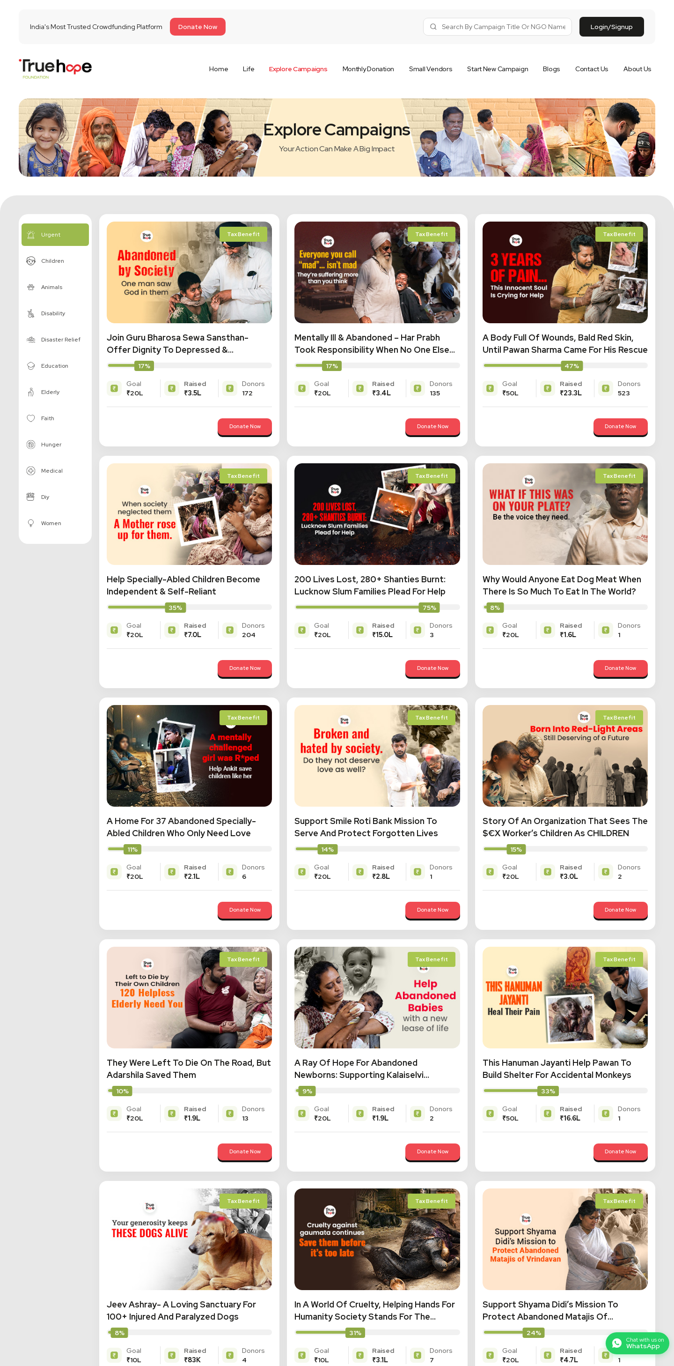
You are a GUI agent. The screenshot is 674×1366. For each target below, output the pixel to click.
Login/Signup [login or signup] (612, 26)
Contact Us (591, 69)
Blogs (551, 69)
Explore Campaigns (298, 69)
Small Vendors (430, 69)
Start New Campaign (497, 69)
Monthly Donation (369, 69)
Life (248, 69)
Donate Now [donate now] (197, 26)
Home (218, 69)
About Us (637, 69)
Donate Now (234, 427)
